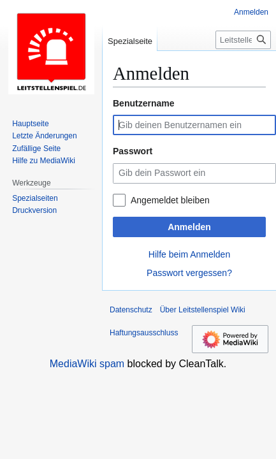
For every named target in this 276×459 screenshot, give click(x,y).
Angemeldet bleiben (170, 200)
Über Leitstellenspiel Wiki (202, 309)
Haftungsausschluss (144, 332)
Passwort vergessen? (189, 273)
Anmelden (189, 227)
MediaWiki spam (87, 363)
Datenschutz (131, 309)
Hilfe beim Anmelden (189, 254)
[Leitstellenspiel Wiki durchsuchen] (243, 40)
